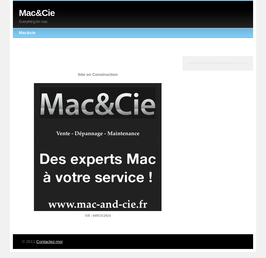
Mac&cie (27, 32)
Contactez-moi (49, 241)
